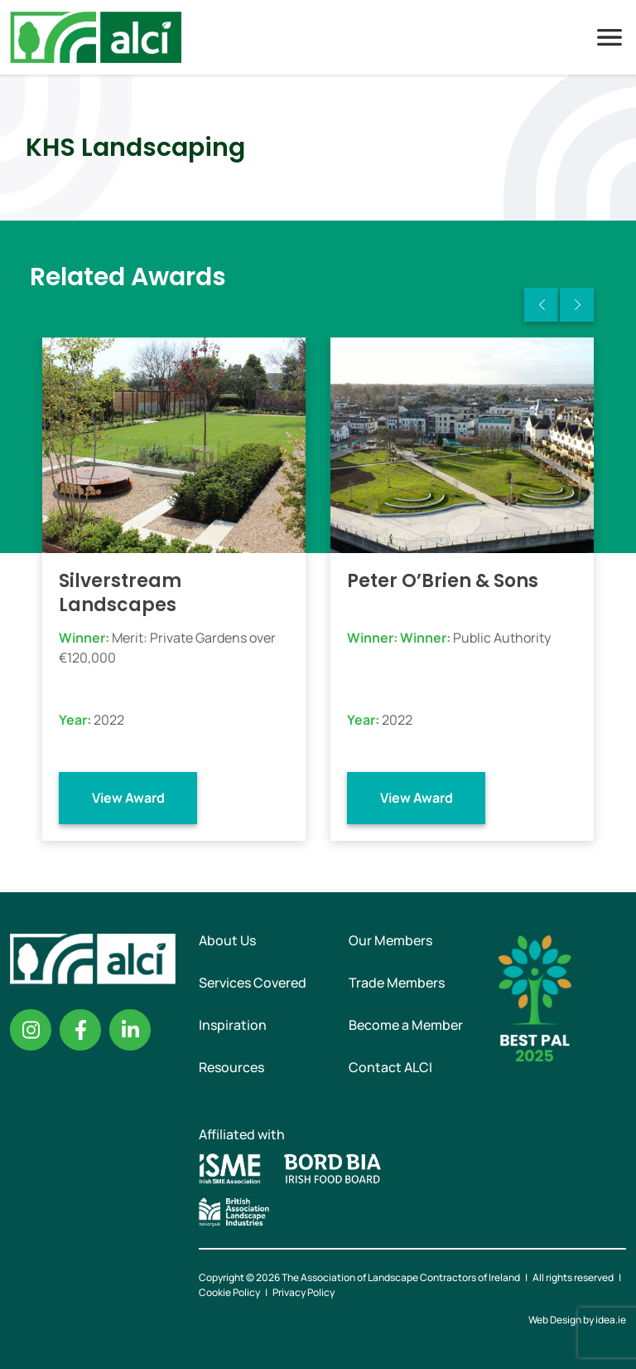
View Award (128, 798)
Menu (609, 37)
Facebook (80, 1030)
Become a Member (406, 1025)
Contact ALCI (390, 1067)
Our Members (390, 940)
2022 (109, 720)
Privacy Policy (303, 1292)
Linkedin (130, 1030)
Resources (231, 1067)
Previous (541, 305)
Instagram (30, 1030)
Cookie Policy (229, 1292)
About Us (227, 940)
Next (577, 305)
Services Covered (252, 982)
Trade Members (397, 982)
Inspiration (233, 1025)
